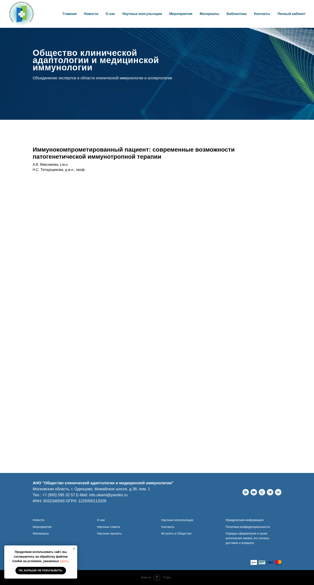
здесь (64, 561)
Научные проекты (109, 533)
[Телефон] (262, 492)
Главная (70, 14)
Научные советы (108, 527)
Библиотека (237, 14)
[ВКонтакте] (278, 492)
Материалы (209, 14)
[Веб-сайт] (245, 492)
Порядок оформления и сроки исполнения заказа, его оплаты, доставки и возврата (248, 538)
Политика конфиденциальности (248, 527)
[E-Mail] (254, 492)
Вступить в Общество (176, 533)
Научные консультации (142, 14)
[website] (254, 562)
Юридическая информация (245, 520)
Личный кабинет (291, 14)
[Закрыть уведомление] (74, 549)
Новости (91, 14)
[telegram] (270, 492)
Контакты (262, 14)
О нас (101, 520)
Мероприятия (180, 14)
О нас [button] (110, 14)
